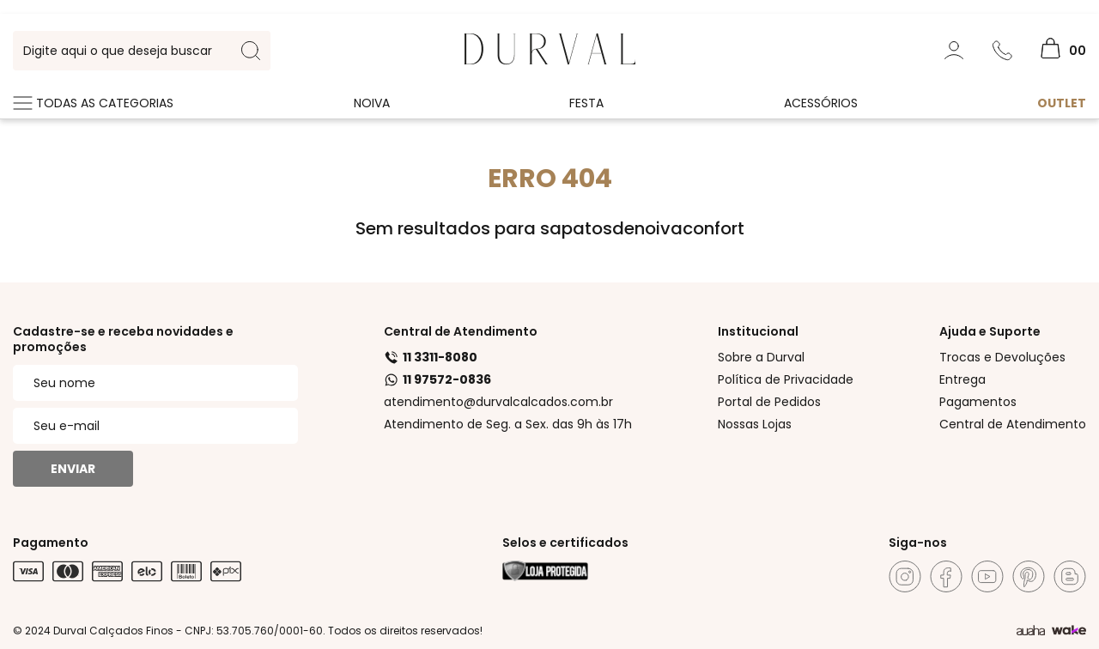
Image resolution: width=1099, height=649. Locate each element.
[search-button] (250, 50)
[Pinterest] (1028, 576)
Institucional (758, 331)
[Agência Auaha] (1031, 631)
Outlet (1061, 103)
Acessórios (821, 103)
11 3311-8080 (430, 357)
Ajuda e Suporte (990, 331)
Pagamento (50, 542)
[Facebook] (946, 576)
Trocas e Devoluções (1002, 357)
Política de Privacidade (785, 379)
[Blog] (1069, 576)
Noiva (372, 103)
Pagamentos (978, 401)
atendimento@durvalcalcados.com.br (498, 401)
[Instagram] (905, 576)
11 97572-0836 (437, 379)
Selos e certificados (565, 542)
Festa (586, 103)
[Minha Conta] (954, 51)
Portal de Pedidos (769, 401)
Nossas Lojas (755, 424)
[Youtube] (987, 576)
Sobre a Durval (761, 357)
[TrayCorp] (1069, 631)
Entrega (962, 379)
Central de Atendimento (460, 331)
